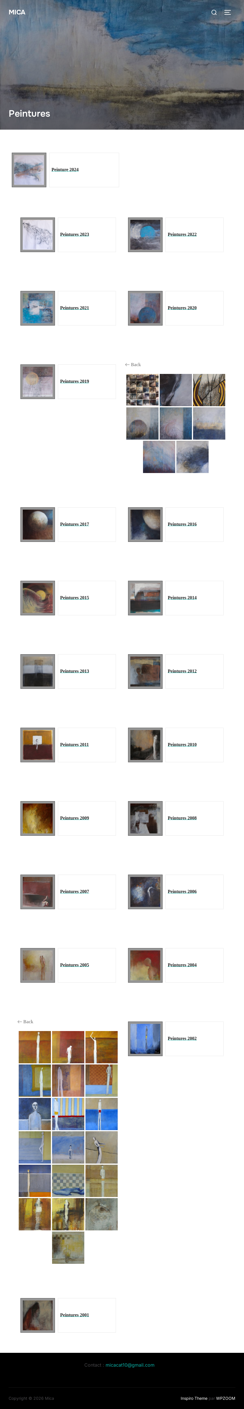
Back (133, 364)
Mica (18, 12)
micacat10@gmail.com (130, 1365)
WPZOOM (225, 1398)
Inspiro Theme (194, 1398)
